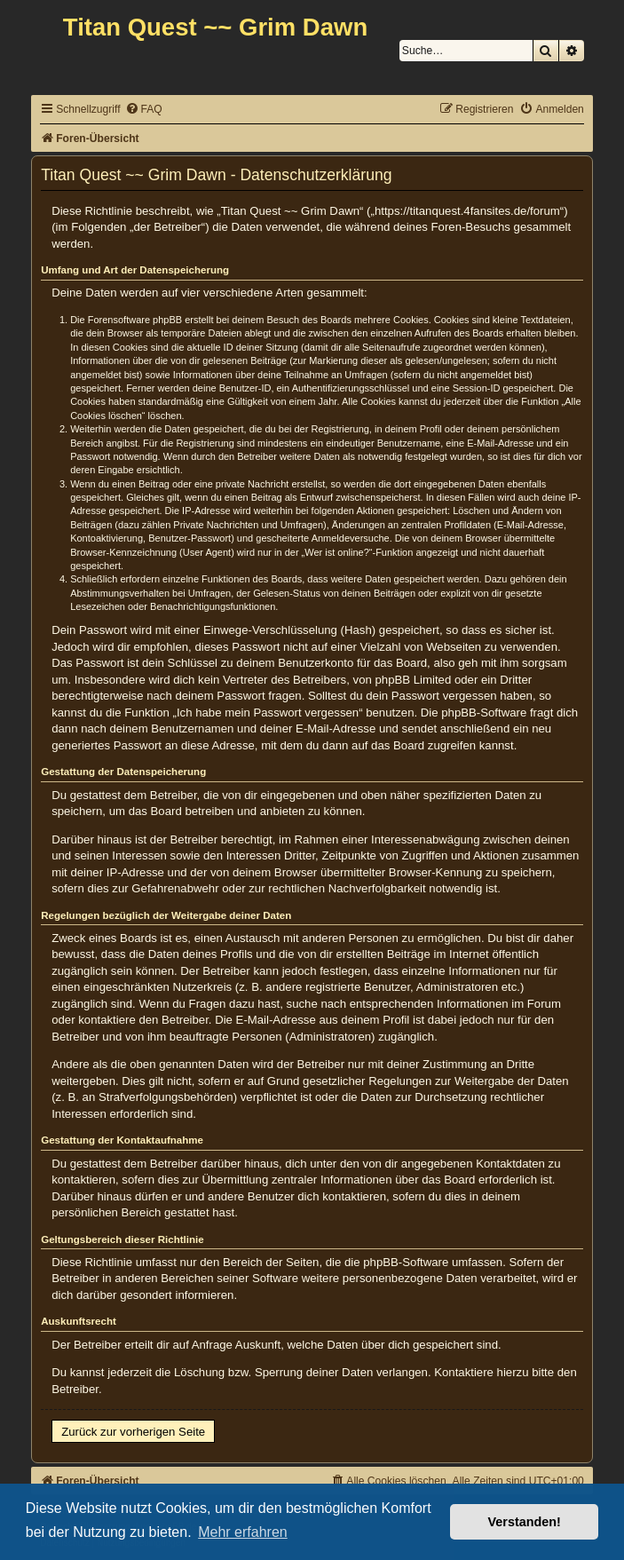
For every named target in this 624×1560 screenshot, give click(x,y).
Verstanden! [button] (524, 1522)
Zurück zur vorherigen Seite (133, 1431)
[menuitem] (143, 110)
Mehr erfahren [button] (243, 1532)
